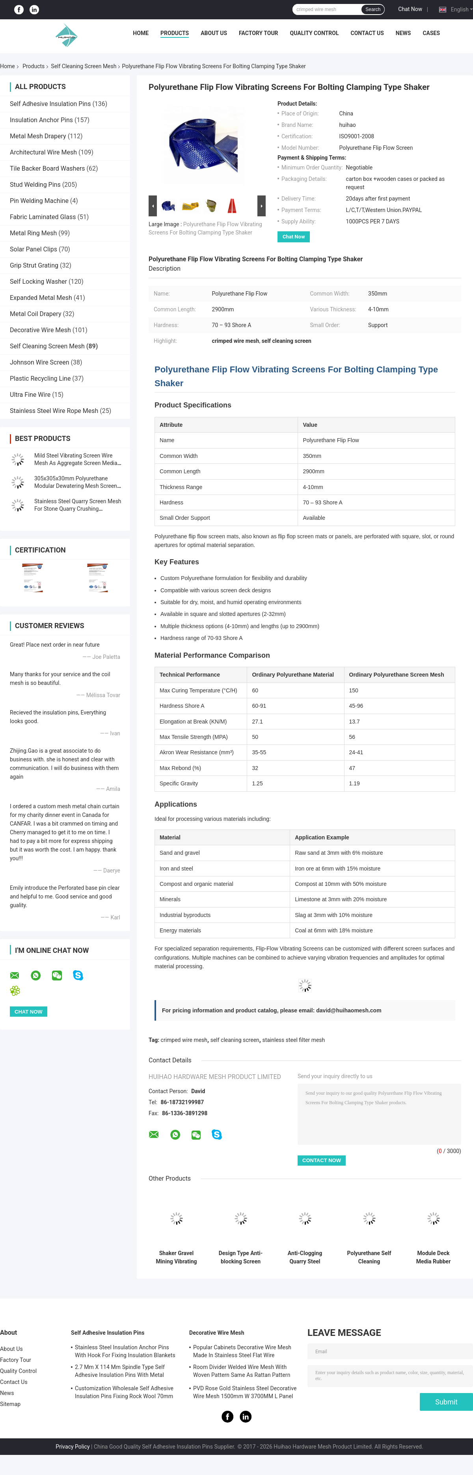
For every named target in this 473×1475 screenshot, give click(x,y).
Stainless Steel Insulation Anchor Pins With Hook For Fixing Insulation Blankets (125, 1351)
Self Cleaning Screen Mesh (83, 66)
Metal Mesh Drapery (38, 136)
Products (174, 33)
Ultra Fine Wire (30, 394)
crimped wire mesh (184, 1040)
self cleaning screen (234, 1040)
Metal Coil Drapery (35, 314)
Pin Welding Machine (39, 201)
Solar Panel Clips (33, 249)
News (403, 33)
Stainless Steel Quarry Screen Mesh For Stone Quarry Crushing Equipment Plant (77, 508)
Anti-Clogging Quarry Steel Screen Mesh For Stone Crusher (305, 1257)
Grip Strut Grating (34, 265)
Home (141, 33)
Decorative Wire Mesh (40, 330)
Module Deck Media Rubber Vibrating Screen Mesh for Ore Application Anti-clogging (433, 1257)
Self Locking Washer (38, 281)
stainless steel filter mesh (293, 1040)
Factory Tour (258, 33)
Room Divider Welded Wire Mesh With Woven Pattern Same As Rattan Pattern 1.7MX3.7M (242, 1372)
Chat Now (410, 9)
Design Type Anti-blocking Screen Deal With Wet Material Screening (240, 1257)
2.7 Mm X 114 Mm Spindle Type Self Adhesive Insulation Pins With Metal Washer (120, 1372)
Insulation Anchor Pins (41, 120)
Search (372, 9)
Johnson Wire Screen (39, 362)
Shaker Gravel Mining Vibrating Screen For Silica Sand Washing (176, 1257)
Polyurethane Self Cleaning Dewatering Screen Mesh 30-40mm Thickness (369, 1257)
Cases (431, 33)
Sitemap (10, 1404)
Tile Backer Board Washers (47, 168)
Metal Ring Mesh (33, 233)
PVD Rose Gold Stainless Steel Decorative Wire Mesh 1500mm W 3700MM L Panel (245, 1392)
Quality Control (314, 33)
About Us (214, 33)
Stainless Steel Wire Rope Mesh (54, 411)
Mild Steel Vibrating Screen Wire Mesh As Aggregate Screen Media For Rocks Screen (75, 463)
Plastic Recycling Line (40, 378)
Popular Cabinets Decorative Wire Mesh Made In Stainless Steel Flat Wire (242, 1351)
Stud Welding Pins (35, 184)
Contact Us (367, 33)
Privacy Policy (72, 1446)
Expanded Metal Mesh (41, 297)
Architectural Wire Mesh (43, 152)
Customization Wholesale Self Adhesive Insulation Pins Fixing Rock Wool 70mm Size (124, 1393)
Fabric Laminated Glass (43, 217)
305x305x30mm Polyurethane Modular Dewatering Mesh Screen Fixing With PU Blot (75, 486)
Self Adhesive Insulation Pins (50, 104)
